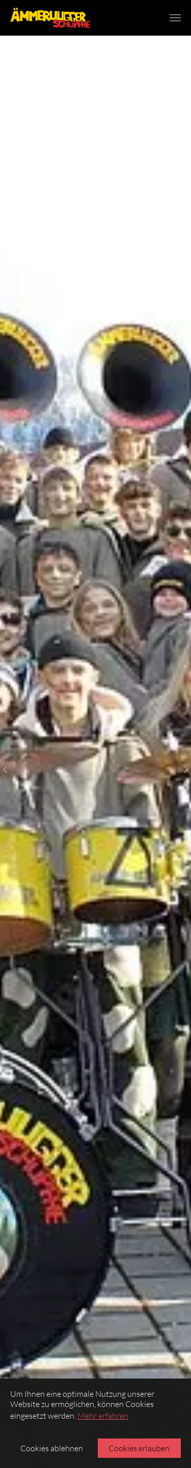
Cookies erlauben (139, 1448)
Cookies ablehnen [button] (51, 1448)
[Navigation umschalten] (175, 17)
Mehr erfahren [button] (102, 1416)
